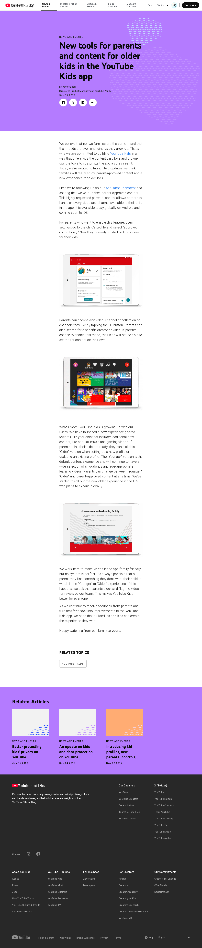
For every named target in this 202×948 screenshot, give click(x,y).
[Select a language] (173, 937)
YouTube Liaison (127, 818)
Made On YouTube (131, 5)
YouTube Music (162, 831)
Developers (89, 885)
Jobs (14, 892)
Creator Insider (127, 805)
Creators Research (129, 905)
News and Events (71, 37)
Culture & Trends (92, 5)
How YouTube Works (23, 898)
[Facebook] (38, 854)
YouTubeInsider (162, 838)
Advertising (89, 878)
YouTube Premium (58, 898)
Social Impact (161, 892)
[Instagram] (29, 854)
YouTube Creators (128, 799)
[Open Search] (174, 5)
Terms (117, 938)
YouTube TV (161, 825)
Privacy (104, 938)
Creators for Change (165, 878)
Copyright (65, 938)
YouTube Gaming (163, 818)
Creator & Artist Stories (68, 5)
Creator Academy (128, 892)
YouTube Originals (57, 892)
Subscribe (191, 5)
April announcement (121, 188)
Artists (122, 878)
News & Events (46, 5)
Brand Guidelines (86, 938)
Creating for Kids (127, 898)
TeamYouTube (162, 812)
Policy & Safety (46, 938)
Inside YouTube (112, 5)
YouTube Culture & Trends (26, 905)
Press (15, 885)
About (15, 878)
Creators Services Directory (133, 911)
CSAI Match (160, 885)
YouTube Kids (120, 153)
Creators (123, 885)
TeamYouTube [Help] (130, 812)
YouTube (123, 792)
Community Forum (22, 911)
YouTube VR (125, 918)
